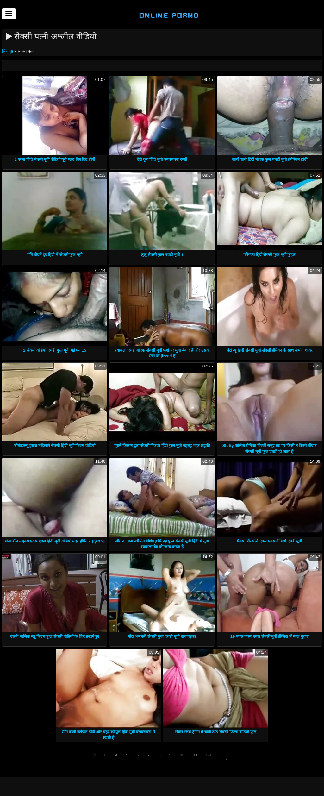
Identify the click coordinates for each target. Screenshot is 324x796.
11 (195, 755)
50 (208, 755)
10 (182, 755)
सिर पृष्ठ (8, 51)
